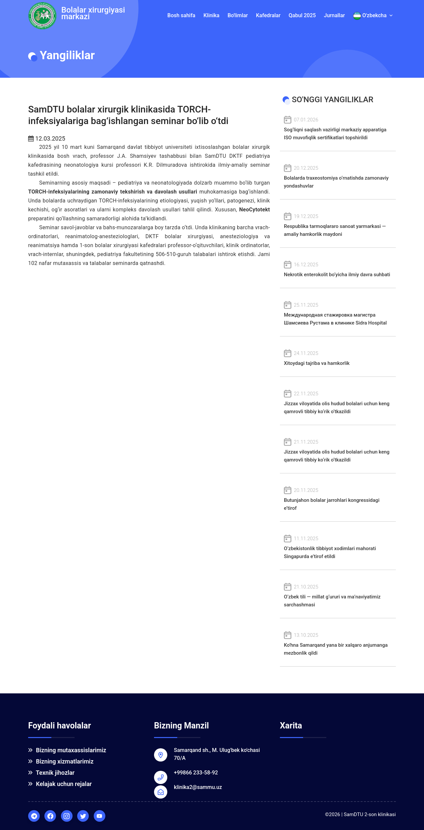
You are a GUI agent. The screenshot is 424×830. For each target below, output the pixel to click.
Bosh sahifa (181, 15)
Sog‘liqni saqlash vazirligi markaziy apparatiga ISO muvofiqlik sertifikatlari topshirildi (338, 128)
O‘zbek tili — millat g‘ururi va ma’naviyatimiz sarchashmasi (338, 595)
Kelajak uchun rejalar (60, 783)
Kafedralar (268, 15)
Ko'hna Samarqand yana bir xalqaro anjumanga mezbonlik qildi (338, 643)
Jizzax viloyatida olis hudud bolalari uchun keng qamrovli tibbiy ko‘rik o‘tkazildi (338, 402)
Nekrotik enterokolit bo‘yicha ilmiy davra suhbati (338, 269)
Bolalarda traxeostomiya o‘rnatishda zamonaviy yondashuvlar (338, 176)
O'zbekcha (373, 16)
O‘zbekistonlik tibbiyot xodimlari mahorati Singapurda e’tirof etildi (338, 547)
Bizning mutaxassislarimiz (67, 750)
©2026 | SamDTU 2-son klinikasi (360, 814)
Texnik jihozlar (51, 772)
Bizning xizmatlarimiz (60, 761)
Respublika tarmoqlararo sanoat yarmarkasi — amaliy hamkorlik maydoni (338, 224)
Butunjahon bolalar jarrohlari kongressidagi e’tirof (338, 498)
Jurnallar (334, 15)
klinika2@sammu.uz (198, 787)
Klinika (211, 15)
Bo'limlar (238, 15)
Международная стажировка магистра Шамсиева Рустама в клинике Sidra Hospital (338, 313)
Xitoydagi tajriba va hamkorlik (338, 357)
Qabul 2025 (302, 15)
